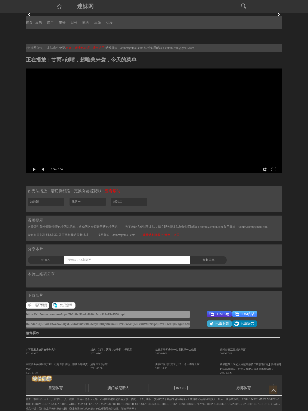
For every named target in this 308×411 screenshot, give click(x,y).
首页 (29, 22)
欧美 (85, 22)
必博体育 (243, 388)
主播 (62, 22)
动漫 (109, 22)
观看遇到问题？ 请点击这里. (161, 235)
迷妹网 (85, 6)
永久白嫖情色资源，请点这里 (85, 47)
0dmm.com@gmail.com (179, 47)
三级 (97, 22)
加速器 (34, 201)
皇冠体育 (55, 388)
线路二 (117, 201)
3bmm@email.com (131, 47)
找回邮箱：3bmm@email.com (116, 235)
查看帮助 (112, 191)
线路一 (76, 201)
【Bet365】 (181, 388)
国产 (50, 22)
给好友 (45, 260)
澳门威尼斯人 (118, 388)
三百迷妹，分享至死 (77, 260)
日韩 (74, 22)
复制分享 (209, 260)
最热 (38, 22)
